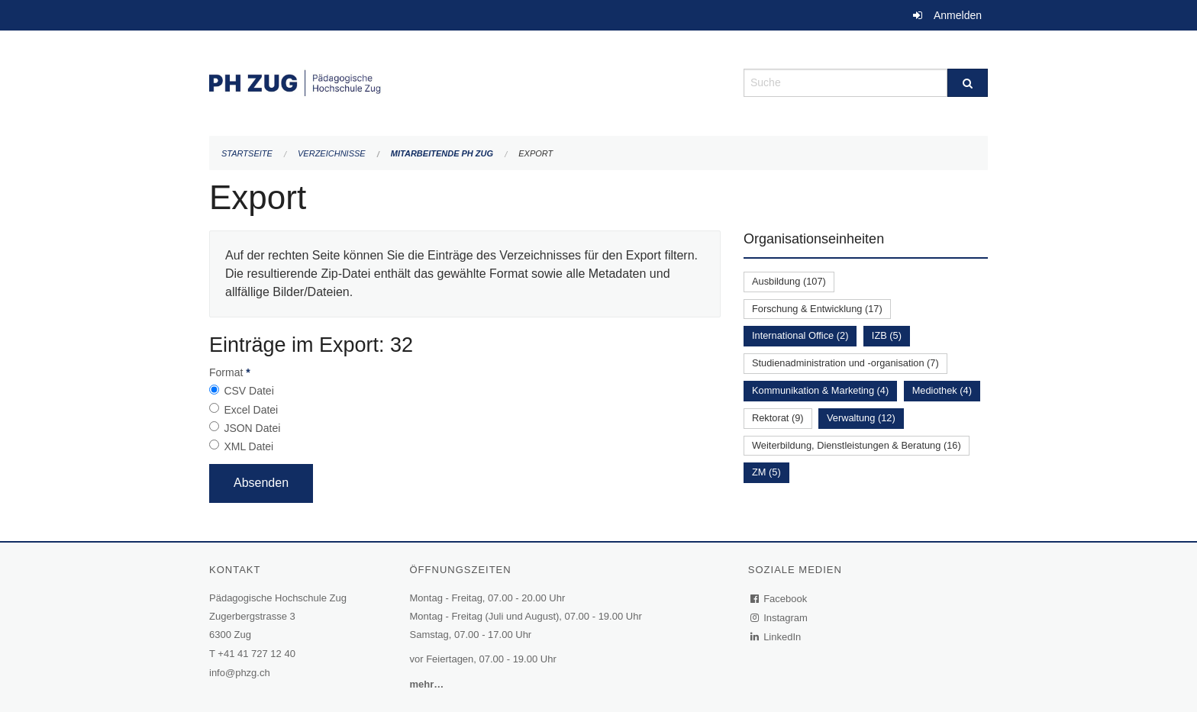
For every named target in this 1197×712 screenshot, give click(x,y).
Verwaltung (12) (861, 418)
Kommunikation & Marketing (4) (820, 390)
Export (535, 153)
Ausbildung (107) (789, 281)
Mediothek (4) (942, 390)
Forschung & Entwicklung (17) (817, 308)
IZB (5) (887, 335)
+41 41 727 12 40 (256, 653)
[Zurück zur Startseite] (465, 81)
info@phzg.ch (239, 672)
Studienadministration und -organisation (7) (845, 363)
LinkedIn (776, 637)
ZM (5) (766, 472)
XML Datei (248, 446)
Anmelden (958, 15)
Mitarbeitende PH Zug (442, 153)
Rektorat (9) (778, 418)
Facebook (779, 598)
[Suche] (967, 83)
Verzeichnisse (332, 153)
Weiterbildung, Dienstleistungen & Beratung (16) (856, 445)
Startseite (247, 153)
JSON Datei (252, 428)
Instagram (779, 617)
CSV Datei (248, 391)
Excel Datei (251, 410)
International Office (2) (800, 335)
